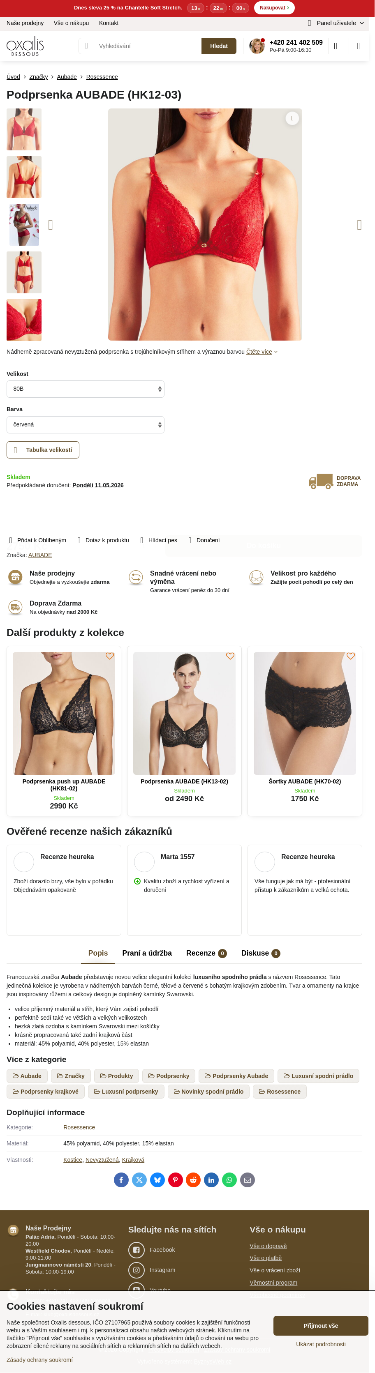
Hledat (219, 46)
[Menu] (359, 46)
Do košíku (264, 512)
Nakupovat (274, 7)
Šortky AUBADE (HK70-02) (305, 781)
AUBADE (40, 555)
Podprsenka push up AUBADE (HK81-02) (64, 785)
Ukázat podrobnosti (321, 1344)
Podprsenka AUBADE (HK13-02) (184, 781)
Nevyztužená (102, 1159)
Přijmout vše (320, 1325)
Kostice (72, 1159)
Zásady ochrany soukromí (40, 1360)
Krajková (133, 1159)
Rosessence (79, 1127)
